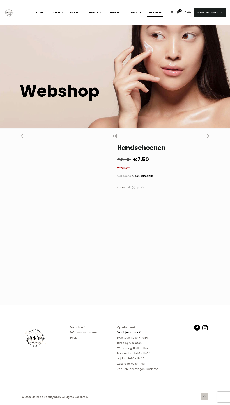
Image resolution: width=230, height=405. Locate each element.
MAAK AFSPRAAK (210, 12)
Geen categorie (143, 176)
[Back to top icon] (204, 396)
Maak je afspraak (129, 332)
